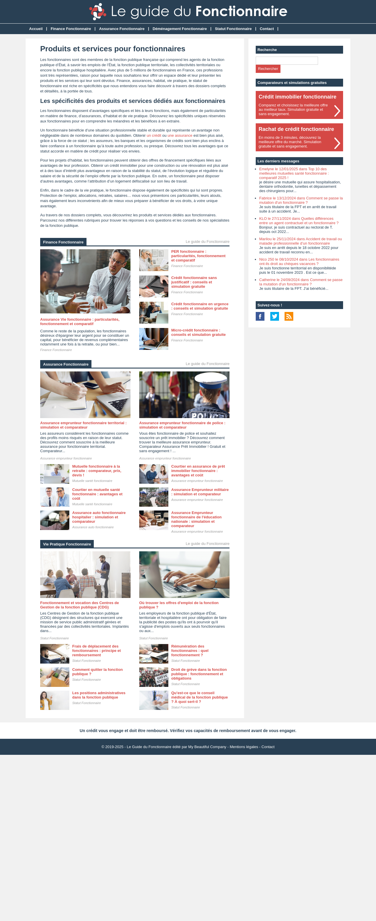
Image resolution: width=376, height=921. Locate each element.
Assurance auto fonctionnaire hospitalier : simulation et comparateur (99, 517)
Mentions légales (244, 747)
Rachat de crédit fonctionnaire (296, 129)
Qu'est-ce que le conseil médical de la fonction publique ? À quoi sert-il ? (199, 697)
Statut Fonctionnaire (233, 29)
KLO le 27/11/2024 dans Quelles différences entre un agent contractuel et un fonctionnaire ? (298, 220)
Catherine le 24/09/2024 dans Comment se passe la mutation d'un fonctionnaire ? (301, 282)
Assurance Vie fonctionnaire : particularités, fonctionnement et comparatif (79, 321)
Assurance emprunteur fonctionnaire (66, 458)
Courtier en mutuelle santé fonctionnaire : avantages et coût (97, 494)
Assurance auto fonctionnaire (93, 527)
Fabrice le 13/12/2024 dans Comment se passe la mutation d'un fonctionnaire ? (301, 200)
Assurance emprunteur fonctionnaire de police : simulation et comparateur (182, 425)
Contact (267, 29)
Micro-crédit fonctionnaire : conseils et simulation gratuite (198, 332)
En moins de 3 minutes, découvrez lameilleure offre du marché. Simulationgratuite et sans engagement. (290, 141)
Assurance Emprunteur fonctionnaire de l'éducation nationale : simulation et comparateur (196, 519)
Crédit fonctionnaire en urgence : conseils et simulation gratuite (199, 306)
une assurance (179, 135)
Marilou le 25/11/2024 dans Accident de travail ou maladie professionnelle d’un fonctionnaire (300, 241)
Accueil (36, 29)
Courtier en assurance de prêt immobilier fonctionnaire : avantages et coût (198, 470)
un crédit (154, 135)
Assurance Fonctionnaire (121, 29)
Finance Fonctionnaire (71, 29)
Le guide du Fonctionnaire (208, 241)
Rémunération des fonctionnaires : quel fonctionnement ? (190, 650)
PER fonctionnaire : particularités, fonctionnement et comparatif (198, 255)
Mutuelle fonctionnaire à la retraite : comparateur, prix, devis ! (96, 470)
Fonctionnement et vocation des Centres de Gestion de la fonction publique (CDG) (79, 605)
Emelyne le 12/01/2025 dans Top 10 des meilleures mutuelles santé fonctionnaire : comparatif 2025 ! (294, 173)
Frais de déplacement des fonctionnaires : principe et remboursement (96, 650)
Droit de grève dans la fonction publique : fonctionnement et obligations (199, 673)
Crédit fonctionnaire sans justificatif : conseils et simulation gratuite (194, 282)
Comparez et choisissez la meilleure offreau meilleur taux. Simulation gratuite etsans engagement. (293, 109)
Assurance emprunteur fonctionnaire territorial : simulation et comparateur (83, 425)
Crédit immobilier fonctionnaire (297, 97)
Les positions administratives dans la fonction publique (99, 695)
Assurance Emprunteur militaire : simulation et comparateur (200, 491)
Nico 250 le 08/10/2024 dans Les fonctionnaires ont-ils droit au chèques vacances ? (299, 261)
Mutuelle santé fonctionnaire (92, 481)
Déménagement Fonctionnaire (180, 29)
